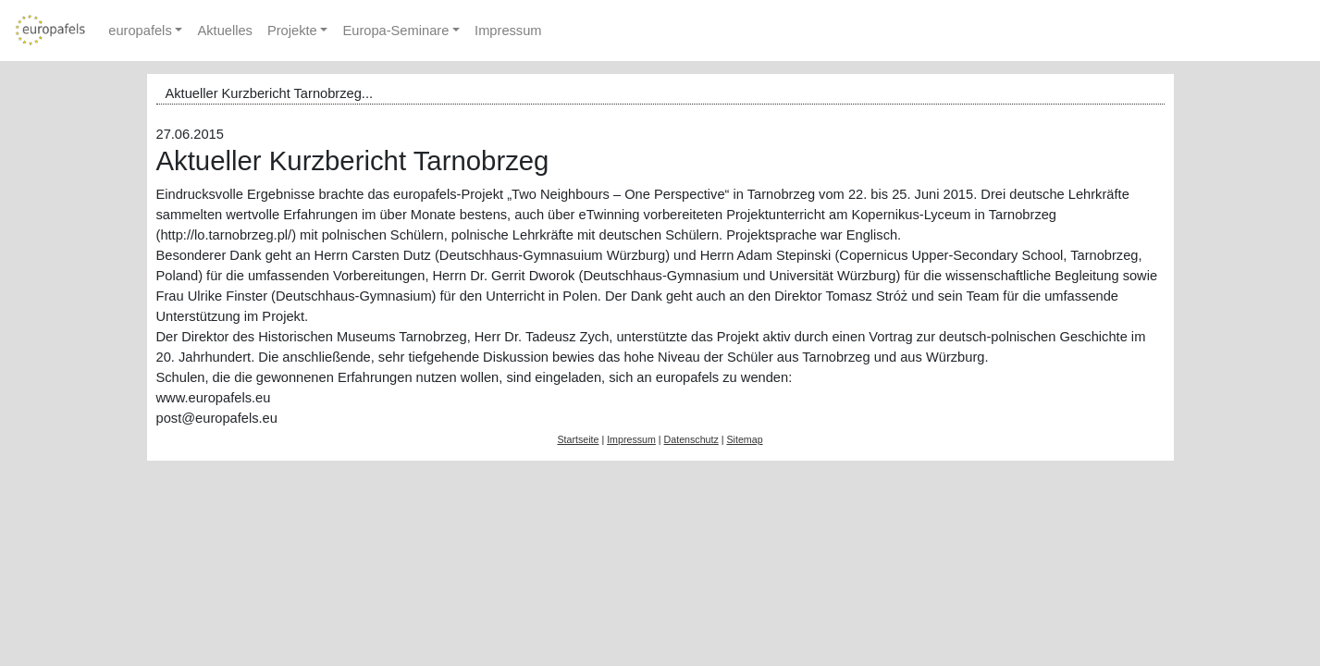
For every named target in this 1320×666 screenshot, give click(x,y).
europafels (139, 30)
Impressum (508, 30)
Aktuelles (224, 30)
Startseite (577, 439)
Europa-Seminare (395, 30)
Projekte (292, 30)
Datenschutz (691, 439)
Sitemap (744, 439)
